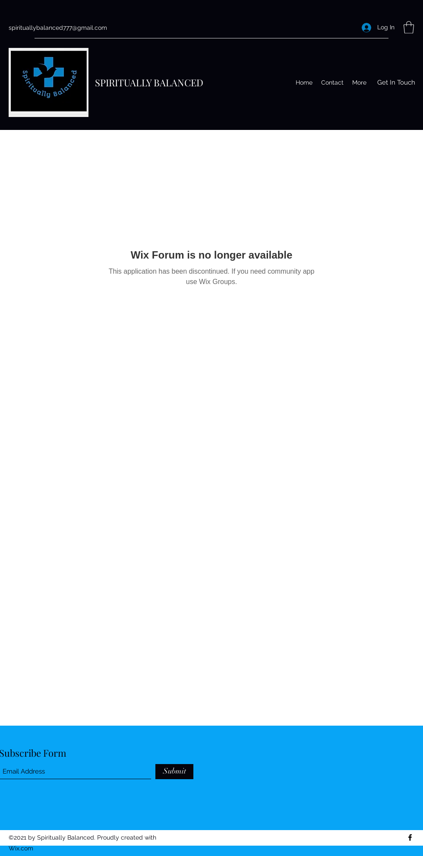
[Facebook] (410, 837)
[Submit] (174, 771)
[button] (409, 27)
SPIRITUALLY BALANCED (149, 82)
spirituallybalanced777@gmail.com (58, 27)
